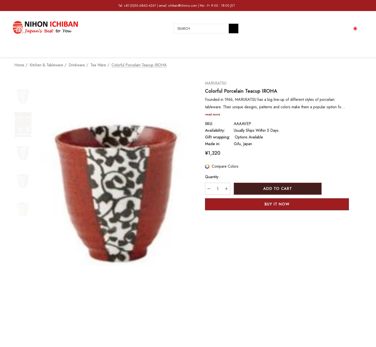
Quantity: (212, 177)
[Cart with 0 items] (342, 28)
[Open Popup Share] (343, 204)
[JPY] (356, 28)
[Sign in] (331, 28)
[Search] (233, 28)
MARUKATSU (215, 83)
